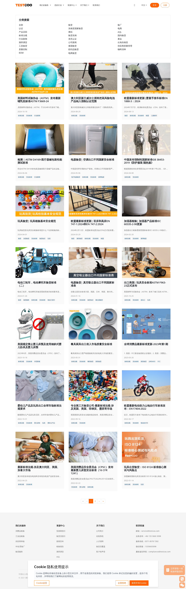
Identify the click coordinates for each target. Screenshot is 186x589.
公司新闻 (72, 42)
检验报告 (60, 546)
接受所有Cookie (139, 583)
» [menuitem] (103, 501)
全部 (21, 25)
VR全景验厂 (20, 546)
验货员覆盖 (100, 546)
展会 (120, 38)
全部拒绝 (122, 583)
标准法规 (23, 35)
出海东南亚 (123, 42)
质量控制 (23, 49)
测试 (70, 31)
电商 (120, 28)
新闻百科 (60, 541)
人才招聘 (99, 541)
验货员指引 (60, 536)
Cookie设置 (41, 583)
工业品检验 (20, 536)
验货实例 (72, 35)
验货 (70, 25)
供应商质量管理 (125, 45)
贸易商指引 (60, 531)
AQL (120, 32)
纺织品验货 (73, 49)
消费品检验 (20, 531)
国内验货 (122, 35)
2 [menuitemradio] (95, 501)
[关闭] (183, 566)
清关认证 (72, 38)
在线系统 (99, 536)
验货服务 (19, 551)
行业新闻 (23, 38)
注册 (165, 5)
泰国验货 (72, 45)
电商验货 (72, 53)
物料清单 (122, 49)
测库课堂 (23, 42)
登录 (155, 5)
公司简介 (99, 531)
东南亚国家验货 (75, 28)
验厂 (120, 25)
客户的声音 (100, 551)
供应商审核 (20, 541)
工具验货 (23, 45)
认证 (21, 28)
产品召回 (23, 31)
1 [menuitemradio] (90, 501)
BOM (21, 52)
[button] (45, 5)
